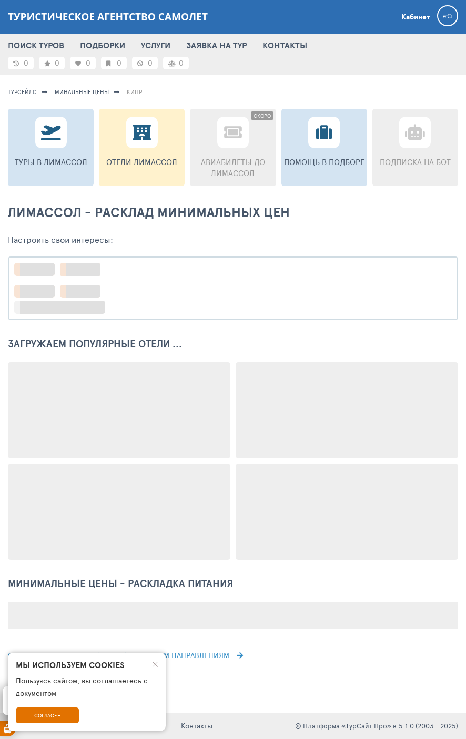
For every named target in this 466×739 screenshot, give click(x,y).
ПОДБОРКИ (102, 45)
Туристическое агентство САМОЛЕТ (108, 17)
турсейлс (22, 92)
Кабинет (415, 17)
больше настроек (65, 307)
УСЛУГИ (155, 45)
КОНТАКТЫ (284, 45)
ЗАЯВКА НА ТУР (216, 45)
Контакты (196, 726)
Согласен (47, 715)
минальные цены (82, 92)
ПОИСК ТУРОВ (36, 45)
